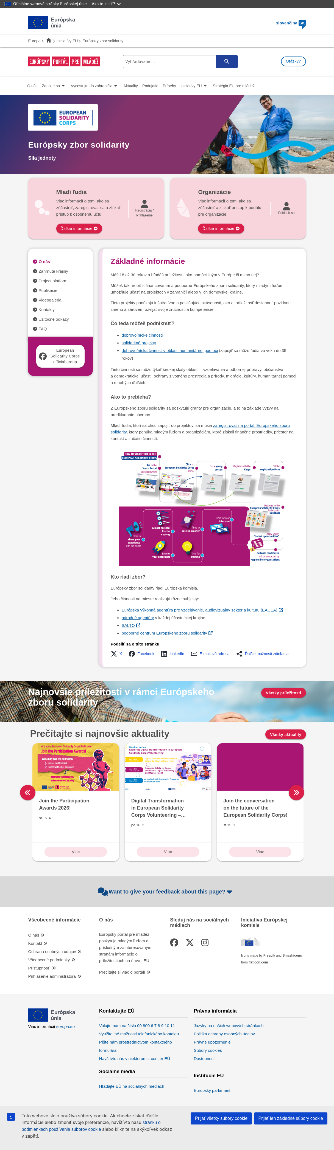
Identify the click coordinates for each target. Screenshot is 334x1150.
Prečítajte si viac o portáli (122, 972)
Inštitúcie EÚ (209, 1075)
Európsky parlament (212, 1090)
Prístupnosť (39, 968)
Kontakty (46, 309)
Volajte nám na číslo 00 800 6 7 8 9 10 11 (137, 1025)
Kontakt (35, 943)
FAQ (42, 328)
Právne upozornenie (212, 1042)
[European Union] (51, 1020)
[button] (118, 653)
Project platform (52, 280)
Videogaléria (49, 300)
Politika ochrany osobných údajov (224, 1033)
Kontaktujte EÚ (117, 1011)
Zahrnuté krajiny (53, 271)
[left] (27, 792)
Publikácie (47, 290)
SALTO (128, 625)
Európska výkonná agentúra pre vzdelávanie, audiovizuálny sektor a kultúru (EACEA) (199, 610)
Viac (76, 852)
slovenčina (291, 23)
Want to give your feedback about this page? (166, 891)
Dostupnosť (204, 1058)
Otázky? (293, 61)
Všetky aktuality (285, 734)
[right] (308, 792)
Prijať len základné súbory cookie (290, 1118)
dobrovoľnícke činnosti (142, 335)
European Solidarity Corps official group (59, 356)
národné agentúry (138, 617)
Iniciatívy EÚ (67, 41)
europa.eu (65, 1026)
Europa (34, 41)
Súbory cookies (208, 1050)
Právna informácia (215, 1011)
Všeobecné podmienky (49, 959)
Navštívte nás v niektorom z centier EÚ (134, 1058)
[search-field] (179, 61)
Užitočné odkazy (53, 319)
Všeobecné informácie (54, 920)
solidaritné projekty (139, 342)
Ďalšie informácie (77, 228)
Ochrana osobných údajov (52, 951)
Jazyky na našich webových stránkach (228, 1025)
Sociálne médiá (117, 1071)
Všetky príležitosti (283, 693)
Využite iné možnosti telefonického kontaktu (139, 1033)
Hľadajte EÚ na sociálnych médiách (131, 1086)
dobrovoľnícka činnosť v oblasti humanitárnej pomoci (170, 350)
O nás (44, 261)
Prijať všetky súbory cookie (221, 1118)
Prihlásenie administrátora (52, 976)
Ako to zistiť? (106, 3)
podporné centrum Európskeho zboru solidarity (164, 633)
